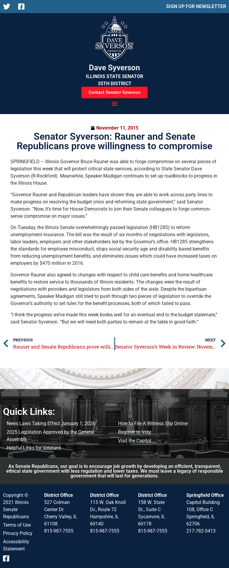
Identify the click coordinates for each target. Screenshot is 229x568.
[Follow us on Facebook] (23, 6)
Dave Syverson (114, 67)
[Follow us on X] (8, 6)
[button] (115, 103)
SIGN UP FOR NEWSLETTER (196, 6)
